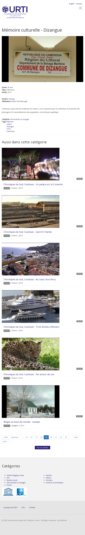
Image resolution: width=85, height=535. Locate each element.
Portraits (49, 480)
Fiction (9, 485)
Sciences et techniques (54, 482)
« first (5, 437)
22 (61, 437)
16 (31, 437)
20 (51, 437)
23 (66, 437)
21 (56, 437)
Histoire (49, 475)
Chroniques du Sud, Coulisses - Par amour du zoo (29, 374)
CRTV (8, 129)
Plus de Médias (42, 447)
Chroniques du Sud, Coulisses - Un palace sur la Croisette (33, 184)
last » (5, 441)
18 (41, 437)
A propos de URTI (10, 507)
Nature (48, 478)
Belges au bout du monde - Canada (22, 421)
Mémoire (10, 122)
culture (9, 124)
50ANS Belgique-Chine (15, 475)
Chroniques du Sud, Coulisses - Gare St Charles (28, 231)
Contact (32, 507)
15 (26, 437)
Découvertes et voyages (19, 119)
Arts (8, 478)
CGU (23, 507)
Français (79, 4)
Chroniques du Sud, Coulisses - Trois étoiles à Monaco (31, 326)
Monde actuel (12, 480)
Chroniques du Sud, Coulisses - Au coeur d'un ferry (30, 279)
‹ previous (14, 437)
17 (36, 437)
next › (76, 437)
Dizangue (10, 126)
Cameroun (10, 131)
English (71, 4)
